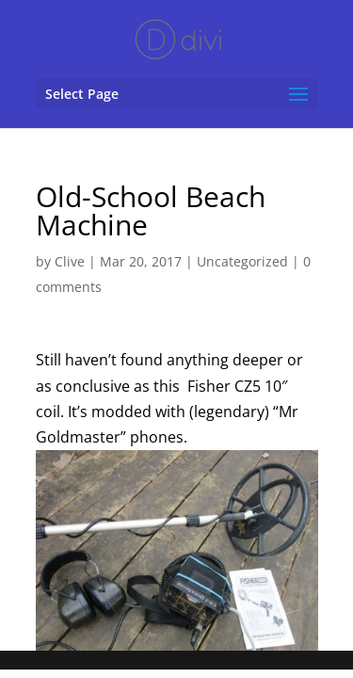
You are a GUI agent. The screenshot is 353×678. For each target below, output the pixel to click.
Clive (70, 261)
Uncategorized (242, 261)
